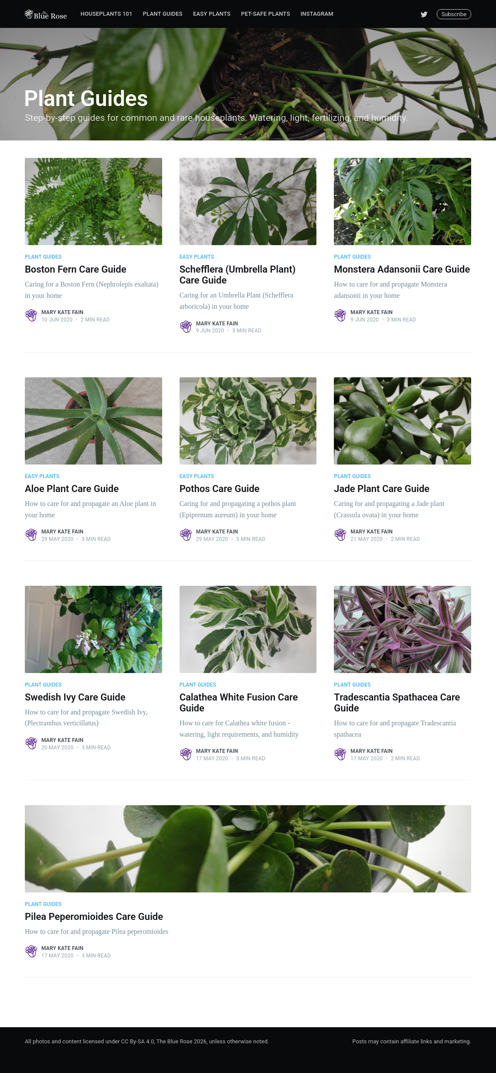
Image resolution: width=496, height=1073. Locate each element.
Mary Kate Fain (62, 312)
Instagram (316, 13)
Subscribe (454, 14)
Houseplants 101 (106, 13)
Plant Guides (163, 13)
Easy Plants (212, 13)
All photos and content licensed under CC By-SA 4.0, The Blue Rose (109, 1041)
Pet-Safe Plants (265, 13)
